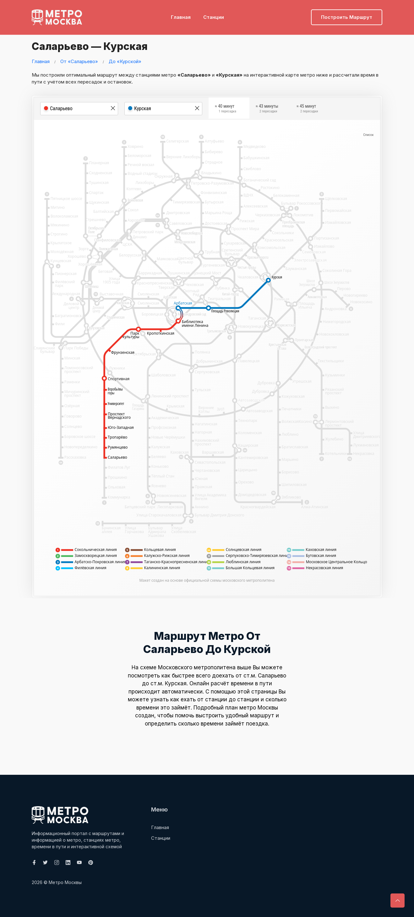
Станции (213, 14)
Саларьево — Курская (97, 45)
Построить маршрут (346, 14)
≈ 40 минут (225, 109)
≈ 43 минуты (267, 109)
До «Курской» (125, 61)
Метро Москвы (65, 882)
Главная (181, 14)
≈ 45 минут (307, 109)
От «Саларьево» (79, 61)
